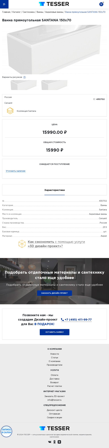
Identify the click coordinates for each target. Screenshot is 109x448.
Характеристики (54, 190)
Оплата (54, 375)
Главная (6, 12)
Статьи (54, 357)
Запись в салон (6, 431)
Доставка (54, 379)
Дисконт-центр (54, 410)
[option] (54, 49)
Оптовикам (54, 414)
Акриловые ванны (54, 12)
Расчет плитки (54, 386)
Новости (54, 354)
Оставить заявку (54, 332)
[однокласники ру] (54, 442)
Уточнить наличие (15, 171)
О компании (54, 361)
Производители (54, 365)
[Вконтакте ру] (49, 442)
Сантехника (28, 12)
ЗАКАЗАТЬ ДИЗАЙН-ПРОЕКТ (54, 293)
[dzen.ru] (59, 442)
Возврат (54, 382)
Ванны (40, 12)
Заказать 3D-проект (54, 396)
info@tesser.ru (54, 400)
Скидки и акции (54, 417)
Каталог (16, 12)
